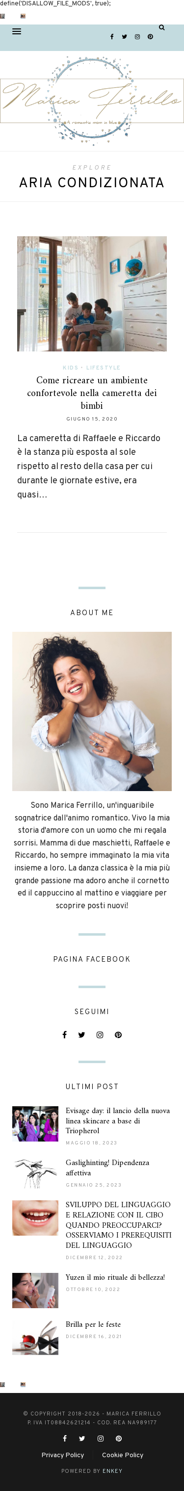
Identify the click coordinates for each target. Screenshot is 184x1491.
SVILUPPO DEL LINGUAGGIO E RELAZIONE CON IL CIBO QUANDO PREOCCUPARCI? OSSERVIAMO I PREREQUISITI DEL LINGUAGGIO (119, 1225)
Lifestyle (103, 368)
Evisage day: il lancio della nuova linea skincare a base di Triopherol (118, 1121)
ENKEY (113, 1471)
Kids (71, 368)
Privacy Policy (62, 1455)
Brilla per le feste (93, 1325)
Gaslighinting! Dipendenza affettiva (107, 1168)
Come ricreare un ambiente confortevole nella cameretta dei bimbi (92, 394)
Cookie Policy (122, 1455)
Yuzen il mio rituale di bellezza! (115, 1278)
